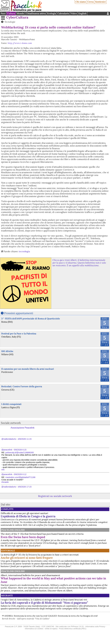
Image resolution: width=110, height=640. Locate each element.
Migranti (7, 595)
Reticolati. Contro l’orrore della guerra (21, 386)
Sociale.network (11, 423)
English (82, 13)
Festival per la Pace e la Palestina (18, 333)
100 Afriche (7, 351)
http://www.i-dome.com (20, 43)
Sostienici (100, 1)
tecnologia (24, 251)
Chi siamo (80, 1)
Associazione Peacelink (22, 428)
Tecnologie (9, 21)
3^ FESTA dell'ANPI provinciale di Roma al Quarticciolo (30, 318)
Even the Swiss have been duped (23, 537)
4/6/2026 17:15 (24, 487)
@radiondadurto (8, 439)
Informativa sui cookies (34, 629)
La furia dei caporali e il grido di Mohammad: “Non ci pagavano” (44, 603)
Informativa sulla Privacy (95, 626)
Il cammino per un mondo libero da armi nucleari (27, 368)
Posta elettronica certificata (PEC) (72, 629)
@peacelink (6, 450)
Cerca (90, 1)
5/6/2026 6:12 (20, 474)
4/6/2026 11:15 (24, 439)
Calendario (63, 13)
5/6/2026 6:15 (20, 450)
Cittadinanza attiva (36, 13)
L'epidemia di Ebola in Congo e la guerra (28, 516)
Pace (3, 13)
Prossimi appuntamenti (18, 313)
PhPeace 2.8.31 (77, 626)
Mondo (20, 13)
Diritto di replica (51, 629)
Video (74, 13)
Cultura (11, 13)
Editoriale (8, 550)
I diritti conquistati (11, 404)
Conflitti (7, 509)
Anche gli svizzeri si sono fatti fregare (27, 558)
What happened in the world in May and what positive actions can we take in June (53, 580)
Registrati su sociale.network (55, 496)
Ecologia (51, 13)
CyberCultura (17, 17)
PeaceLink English (13, 529)
